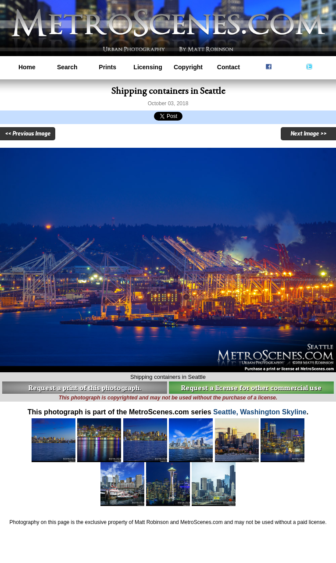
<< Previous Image (27, 133)
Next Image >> (308, 133)
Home (27, 67)
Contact (228, 67)
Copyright (188, 67)
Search (67, 67)
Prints (107, 67)
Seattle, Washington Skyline (260, 412)
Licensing (147, 67)
